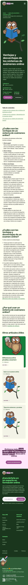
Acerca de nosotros (20, 519)
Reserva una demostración (13, 462)
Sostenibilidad (19, 530)
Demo (3, 539)
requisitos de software (13, 326)
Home (4, 13)
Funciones (4, 520)
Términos (23, 551)
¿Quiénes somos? (20, 522)
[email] (14, 499)
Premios (4, 525)
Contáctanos (18, 97)
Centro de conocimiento (13, 13)
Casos (3, 522)
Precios (4, 517)
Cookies (16, 551)
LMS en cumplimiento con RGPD (6, 528)
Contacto (4, 542)
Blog (17, 524)
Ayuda (3, 544)
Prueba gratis (8, 97)
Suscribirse (20, 499)
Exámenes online (7, 14)
